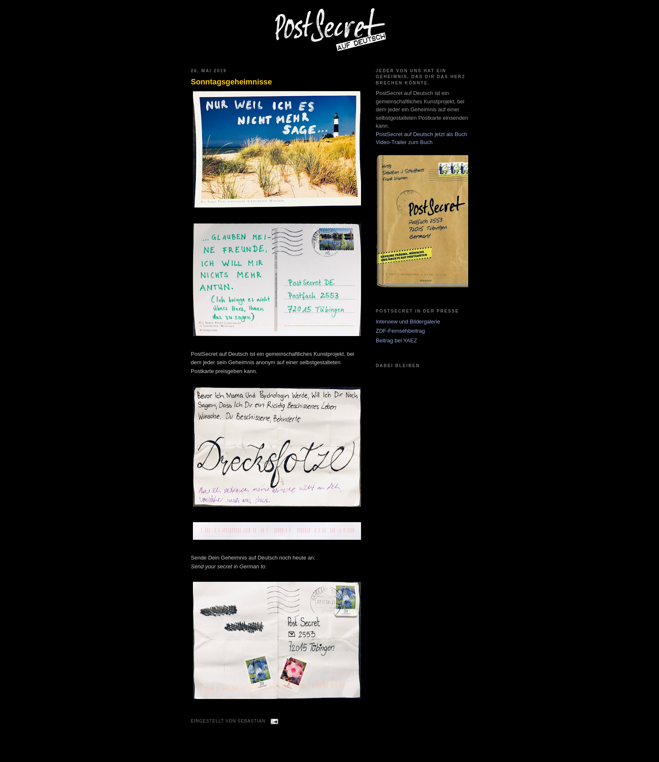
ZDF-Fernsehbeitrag (400, 331)
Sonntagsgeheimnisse (231, 82)
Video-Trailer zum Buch (404, 142)
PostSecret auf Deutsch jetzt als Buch (421, 134)
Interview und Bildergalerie (408, 321)
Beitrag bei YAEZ (396, 340)
